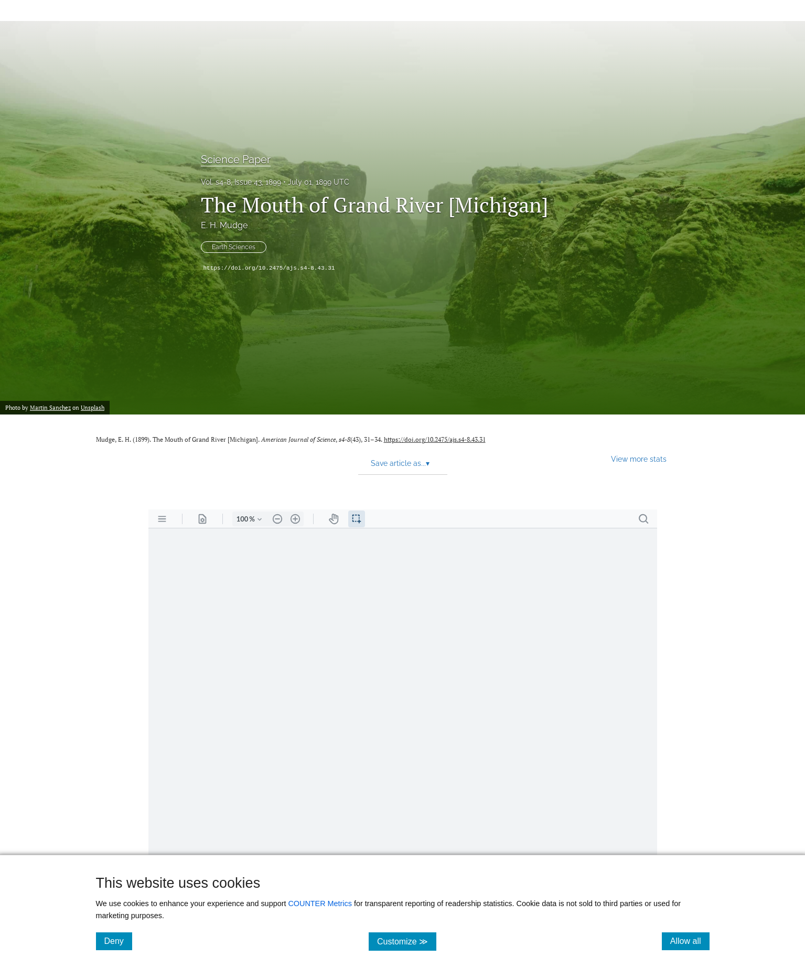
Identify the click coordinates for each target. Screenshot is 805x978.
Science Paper (236, 159)
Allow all (690, 940)
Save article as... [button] (400, 463)
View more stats (639, 458)
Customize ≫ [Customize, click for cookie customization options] (406, 941)
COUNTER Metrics (320, 903)
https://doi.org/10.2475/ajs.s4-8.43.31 (269, 268)
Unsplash (92, 407)
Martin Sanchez (50, 407)
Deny (118, 940)
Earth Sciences (233, 247)
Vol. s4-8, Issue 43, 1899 (241, 182)
